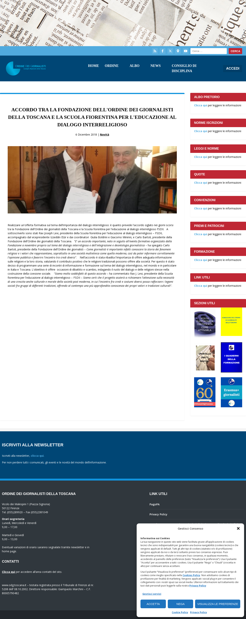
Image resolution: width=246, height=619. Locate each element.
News (155, 66)
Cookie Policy (180, 612)
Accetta (153, 604)
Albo (134, 66)
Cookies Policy (191, 575)
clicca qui (37, 455)
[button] (238, 528)
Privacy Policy (197, 585)
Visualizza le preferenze (217, 604)
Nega (180, 604)
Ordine (112, 66)
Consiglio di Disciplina (184, 68)
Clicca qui (200, 105)
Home (93, 66)
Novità (104, 134)
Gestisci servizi (151, 594)
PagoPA (155, 504)
